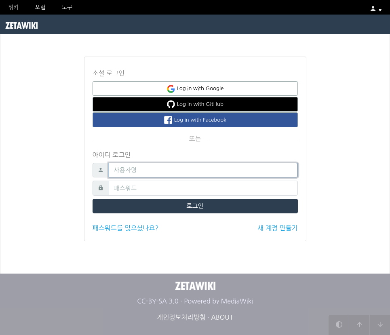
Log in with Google (195, 88)
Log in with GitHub (195, 104)
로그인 (194, 206)
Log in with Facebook (195, 120)
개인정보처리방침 (181, 317)
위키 (13, 7)
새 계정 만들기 (277, 228)
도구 (67, 7)
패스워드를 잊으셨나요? (126, 228)
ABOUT (222, 317)
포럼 (40, 7)
